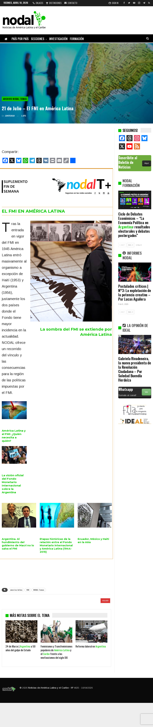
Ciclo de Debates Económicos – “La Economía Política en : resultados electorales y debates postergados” (134, 224)
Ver (146, 392)
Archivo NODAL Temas (15, 99)
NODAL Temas (38, 589)
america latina (16, 589)
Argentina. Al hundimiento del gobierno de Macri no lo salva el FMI (18, 543)
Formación (77, 38)
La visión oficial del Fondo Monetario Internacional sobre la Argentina (13, 484)
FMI (27, 589)
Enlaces (38, 3)
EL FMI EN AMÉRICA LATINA (33, 211)
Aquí (146, 163)
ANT (122, 245)
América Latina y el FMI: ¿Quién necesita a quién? (14, 435)
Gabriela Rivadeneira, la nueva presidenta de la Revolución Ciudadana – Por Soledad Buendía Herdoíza (134, 369)
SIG (130, 245)
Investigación (58, 38)
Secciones (37, 38)
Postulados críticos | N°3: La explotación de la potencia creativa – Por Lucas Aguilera (134, 292)
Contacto (70, 3)
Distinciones (54, 3)
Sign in (113, 3)
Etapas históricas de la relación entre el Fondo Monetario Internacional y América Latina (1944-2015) (56, 545)
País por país (20, 38)
